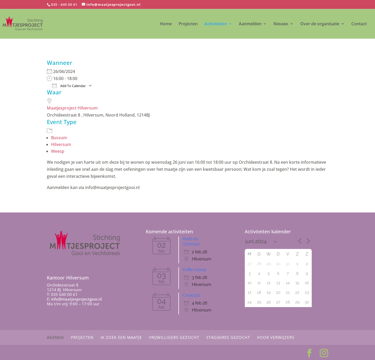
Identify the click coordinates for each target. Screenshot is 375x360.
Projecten (188, 24)
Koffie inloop (194, 269)
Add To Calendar (69, 85)
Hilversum (61, 144)
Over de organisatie (319, 24)
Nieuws (280, 24)
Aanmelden (250, 24)
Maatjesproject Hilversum (72, 108)
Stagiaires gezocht (228, 337)
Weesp (57, 151)
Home (166, 24)
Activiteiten (215, 24)
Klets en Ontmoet (191, 241)
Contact (359, 24)
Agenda (55, 337)
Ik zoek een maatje (121, 337)
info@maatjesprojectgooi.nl (76, 299)
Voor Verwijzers (275, 337)
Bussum (59, 138)
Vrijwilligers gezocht (174, 337)
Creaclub (191, 295)
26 (268, 302)
